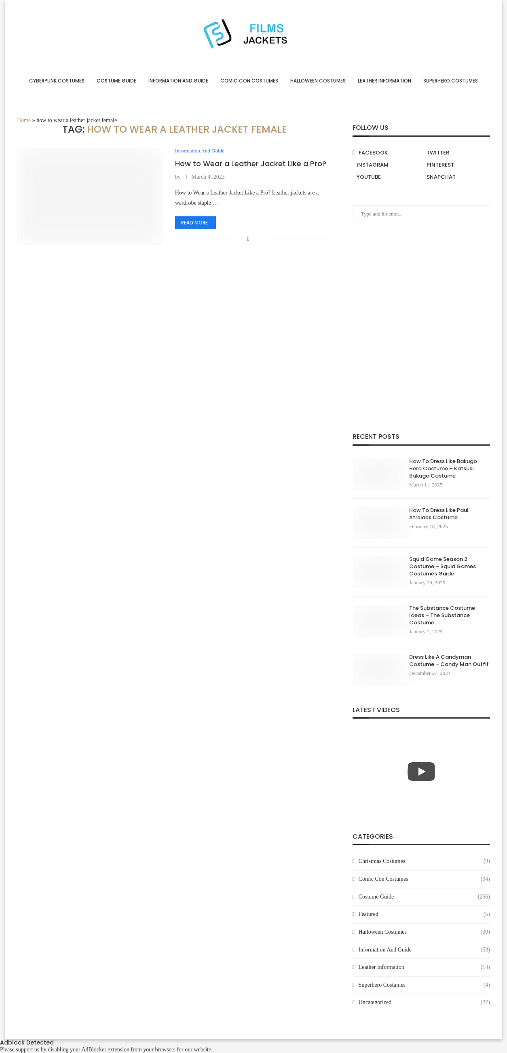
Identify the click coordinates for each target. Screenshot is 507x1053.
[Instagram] (386, 165)
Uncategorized (424, 1002)
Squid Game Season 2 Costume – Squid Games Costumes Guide (442, 566)
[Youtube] (386, 177)
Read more (194, 222)
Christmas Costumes (424, 861)
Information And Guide (178, 80)
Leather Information (384, 80)
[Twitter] (456, 153)
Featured (424, 914)
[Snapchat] (456, 177)
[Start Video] (421, 771)
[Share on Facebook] (248, 239)
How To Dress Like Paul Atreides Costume (439, 514)
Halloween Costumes (318, 80)
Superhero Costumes (450, 80)
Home (24, 120)
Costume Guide (116, 80)
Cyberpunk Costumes (56, 80)
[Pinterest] (456, 165)
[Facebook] (386, 153)
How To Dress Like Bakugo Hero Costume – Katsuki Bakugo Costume (443, 469)
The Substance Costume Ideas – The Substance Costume (442, 615)
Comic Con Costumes (249, 80)
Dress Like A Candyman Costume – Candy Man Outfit (449, 660)
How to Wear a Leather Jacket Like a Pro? (250, 164)
